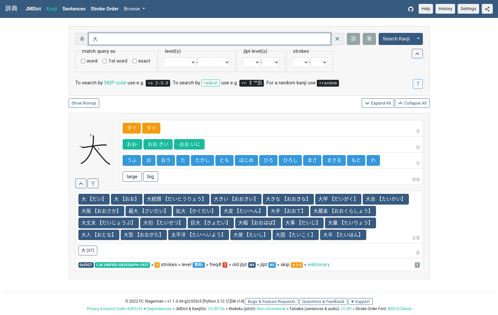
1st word (117, 61)
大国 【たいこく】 (296, 235)
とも (224, 160)
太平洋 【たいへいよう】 (198, 235)
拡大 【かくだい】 (196, 211)
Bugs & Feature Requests (271, 301)
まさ (312, 160)
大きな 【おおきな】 (288, 199)
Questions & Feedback (323, 301)
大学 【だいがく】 (338, 199)
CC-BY (346, 309)
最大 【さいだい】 (148, 211)
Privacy (93, 309)
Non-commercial (271, 309)
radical (210, 82)
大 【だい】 (94, 199)
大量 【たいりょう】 (350, 223)
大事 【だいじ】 (303, 223)
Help (426, 8)
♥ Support (360, 301)
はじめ (246, 160)
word (92, 61)
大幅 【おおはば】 (258, 223)
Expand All (378, 103)
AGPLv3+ (135, 309)
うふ (132, 160)
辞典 (11, 8)
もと (356, 160)
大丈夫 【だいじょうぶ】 (108, 223)
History (445, 8)
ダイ (132, 128)
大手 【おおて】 (288, 211)
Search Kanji (396, 39)
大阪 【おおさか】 (101, 211)
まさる (334, 160)
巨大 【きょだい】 (211, 223)
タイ (151, 128)
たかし (202, 160)
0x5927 (86, 265)
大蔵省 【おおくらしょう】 (343, 211)
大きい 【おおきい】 (236, 199)
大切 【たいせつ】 (163, 223)
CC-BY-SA (216, 309)
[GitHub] (411, 9)
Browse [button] (132, 9)
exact (144, 61)
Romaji (89, 103)
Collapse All (412, 103)
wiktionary (318, 264)
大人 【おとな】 (99, 235)
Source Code (114, 309)
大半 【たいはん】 (343, 235)
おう (166, 160)
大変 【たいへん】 (243, 211)
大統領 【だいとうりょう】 (177, 199)
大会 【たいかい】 (386, 199)
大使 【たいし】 (251, 235)
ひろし (290, 160)
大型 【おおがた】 (144, 235)
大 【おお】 (127, 199)
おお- (132, 144)
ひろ (268, 160)
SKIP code (115, 83)
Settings (468, 8)
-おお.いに (189, 144)
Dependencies (159, 309)
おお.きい (158, 144)
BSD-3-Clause (399, 309)
